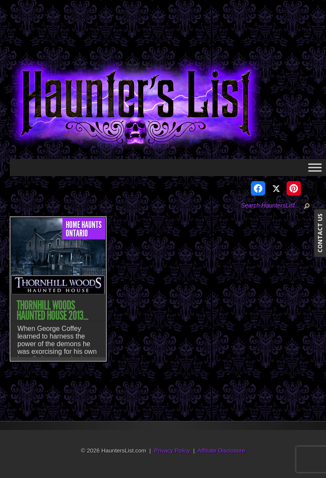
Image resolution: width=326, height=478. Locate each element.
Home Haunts (84, 224)
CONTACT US (320, 233)
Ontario (77, 233)
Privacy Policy (172, 450)
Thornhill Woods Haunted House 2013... (52, 310)
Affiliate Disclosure (221, 450)
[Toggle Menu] (315, 167)
